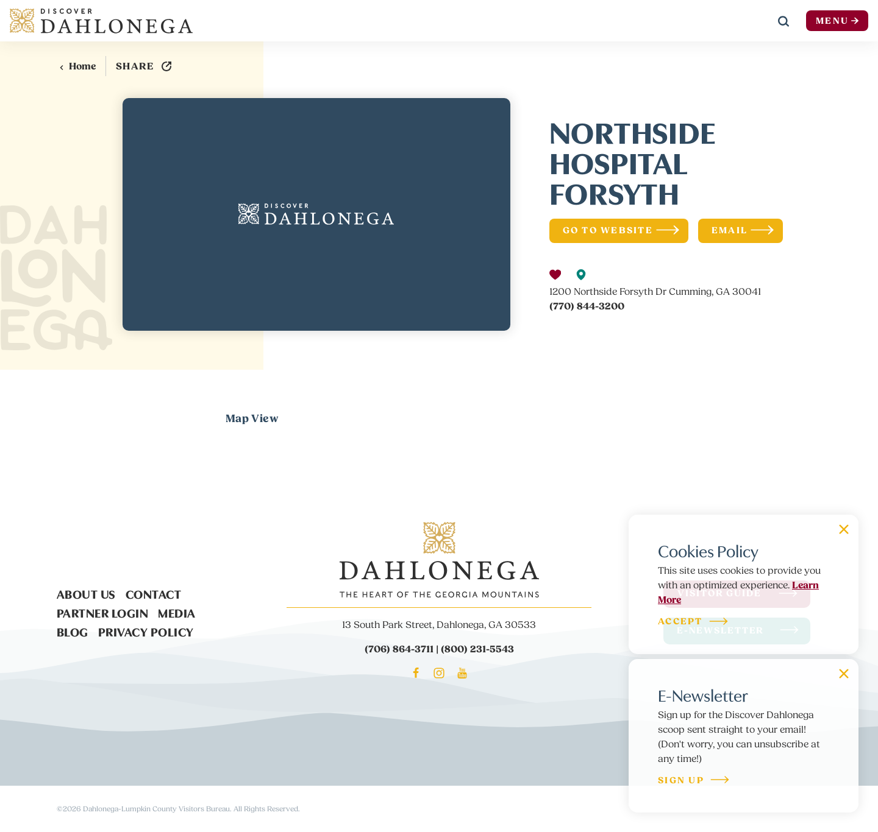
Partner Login (103, 612)
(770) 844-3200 (586, 306)
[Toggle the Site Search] (783, 21)
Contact (154, 593)
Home (77, 66)
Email (743, 230)
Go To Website (621, 230)
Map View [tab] (252, 419)
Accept (693, 622)
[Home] (101, 21)
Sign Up (694, 781)
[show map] (581, 274)
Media (177, 612)
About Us (86, 593)
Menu (837, 21)
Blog (72, 631)
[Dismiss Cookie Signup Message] (844, 529)
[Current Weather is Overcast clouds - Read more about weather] (740, 21)
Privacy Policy (146, 631)
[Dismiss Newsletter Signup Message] (844, 674)
